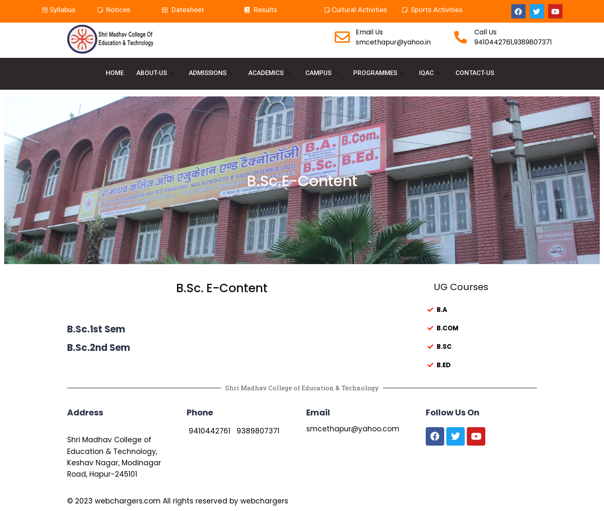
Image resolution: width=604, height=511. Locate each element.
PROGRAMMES (379, 73)
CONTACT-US (475, 73)
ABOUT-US (156, 73)
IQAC (431, 73)
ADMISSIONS (212, 73)
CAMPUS (323, 73)
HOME (115, 73)
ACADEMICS (270, 73)
